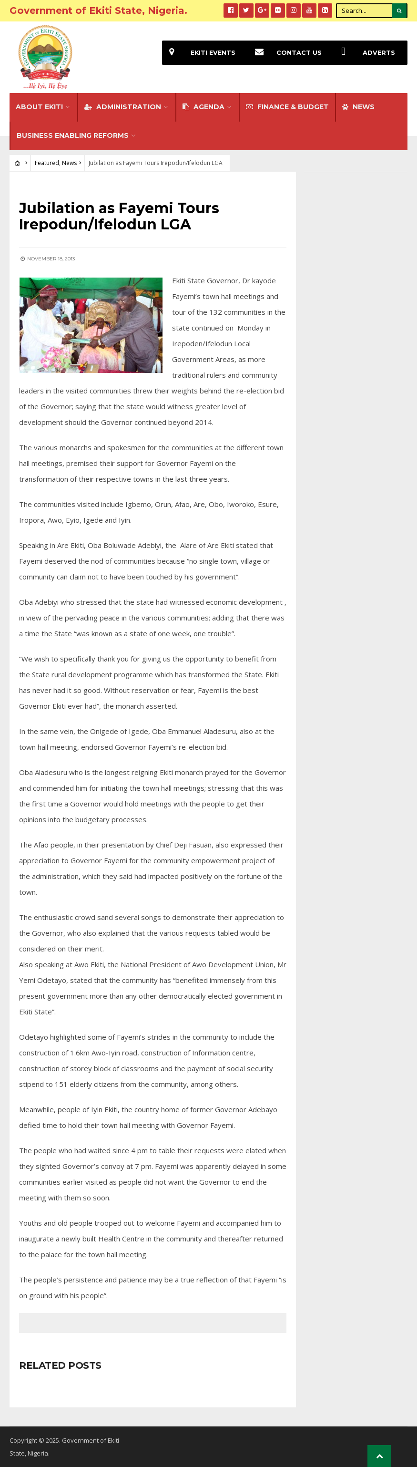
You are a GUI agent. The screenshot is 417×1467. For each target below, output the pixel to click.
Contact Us (285, 53)
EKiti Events (198, 53)
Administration (122, 107)
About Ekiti (39, 107)
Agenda (203, 107)
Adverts (364, 53)
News (69, 163)
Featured (47, 163)
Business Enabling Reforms (73, 135)
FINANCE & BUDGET (287, 107)
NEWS (358, 107)
